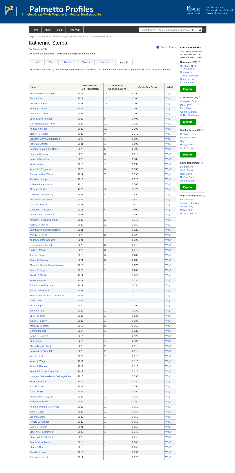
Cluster (86, 62)
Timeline (105, 62)
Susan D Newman (39, 159)
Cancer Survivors (189, 75)
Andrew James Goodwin (42, 240)
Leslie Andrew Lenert (41, 245)
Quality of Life (187, 79)
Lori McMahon (37, 416)
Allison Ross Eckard (40, 346)
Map (51, 62)
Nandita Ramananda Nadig (44, 149)
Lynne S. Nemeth (39, 336)
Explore (188, 89)
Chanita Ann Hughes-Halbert (45, 229)
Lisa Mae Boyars (38, 204)
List (37, 62)
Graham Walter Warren (42, 174)
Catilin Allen (36, 300)
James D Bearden (39, 325)
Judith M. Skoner (39, 320)
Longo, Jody (186, 206)
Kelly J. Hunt (36, 356)
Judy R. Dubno (37, 386)
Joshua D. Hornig (39, 224)
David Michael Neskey (41, 194)
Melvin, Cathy (187, 210)
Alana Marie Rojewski (41, 199)
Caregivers (186, 72)
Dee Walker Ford (39, 103)
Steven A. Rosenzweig (41, 431)
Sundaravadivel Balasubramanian (47, 295)
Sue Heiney (36, 341)
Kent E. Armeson (39, 128)
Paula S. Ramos (38, 366)
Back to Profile (166, 47)
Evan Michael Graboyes (42, 93)
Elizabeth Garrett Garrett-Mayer (46, 265)
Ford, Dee (185, 108)
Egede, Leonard (188, 137)
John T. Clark (37, 411)
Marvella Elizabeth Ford (42, 123)
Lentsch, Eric (187, 148)
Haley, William (187, 144)
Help (60, 29)
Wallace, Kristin (188, 213)
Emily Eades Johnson (41, 118)
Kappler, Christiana (190, 203)
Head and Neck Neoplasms (188, 67)
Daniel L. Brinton (38, 427)
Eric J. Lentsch (37, 315)
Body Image (186, 82)
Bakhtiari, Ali (186, 166)
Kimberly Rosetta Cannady (44, 219)
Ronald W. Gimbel (39, 421)
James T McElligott (40, 290)
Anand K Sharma (39, 260)
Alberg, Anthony (188, 111)
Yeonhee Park (37, 310)
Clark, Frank (186, 170)
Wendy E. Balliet (38, 235)
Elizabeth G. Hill (38, 189)
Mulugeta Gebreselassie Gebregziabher (51, 376)
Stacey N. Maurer (39, 133)
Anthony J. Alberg (39, 108)
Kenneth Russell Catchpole (44, 371)
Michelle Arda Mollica (41, 184)
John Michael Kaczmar (42, 285)
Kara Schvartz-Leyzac (41, 396)
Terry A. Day (36, 98)
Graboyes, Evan (188, 101)
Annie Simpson (38, 280)
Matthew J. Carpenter (41, 209)
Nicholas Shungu (39, 143)
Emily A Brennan (38, 381)
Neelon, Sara (187, 177)
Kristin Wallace (37, 164)
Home (35, 29)
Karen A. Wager (38, 361)
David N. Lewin (38, 452)
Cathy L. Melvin (38, 250)
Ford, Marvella (187, 199)
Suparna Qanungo (39, 154)
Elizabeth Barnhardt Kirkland (45, 139)
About (47, 29)
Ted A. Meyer (37, 391)
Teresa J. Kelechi (39, 457)
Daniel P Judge (38, 270)
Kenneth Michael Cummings (44, 406)
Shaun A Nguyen (38, 447)
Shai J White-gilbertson (42, 437)
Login (32, 36)
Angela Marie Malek (40, 442)
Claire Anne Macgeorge (42, 214)
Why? (168, 93)
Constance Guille (39, 113)
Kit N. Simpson (37, 305)
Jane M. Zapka (37, 255)
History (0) (75, 29)
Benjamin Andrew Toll (41, 351)
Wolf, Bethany (187, 180)
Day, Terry (185, 104)
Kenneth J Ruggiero (40, 169)
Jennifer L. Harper (39, 179)
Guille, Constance (189, 115)
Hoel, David (186, 173)
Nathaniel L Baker (39, 401)
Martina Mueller (38, 330)
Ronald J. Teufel (38, 275)
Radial (68, 62)
